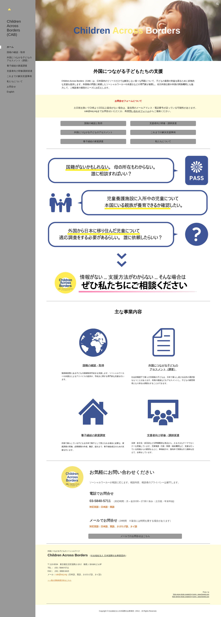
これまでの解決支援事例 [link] (19, 76)
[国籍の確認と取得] (93, 123)
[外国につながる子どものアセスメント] (93, 132)
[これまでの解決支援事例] (163, 132)
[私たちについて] (163, 141)
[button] (217, 4)
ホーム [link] (10, 47)
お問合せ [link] (11, 86)
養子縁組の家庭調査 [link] (17, 65)
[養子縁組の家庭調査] (93, 141)
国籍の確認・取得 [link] (16, 52)
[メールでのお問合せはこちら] (135, 536)
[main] (128, 30)
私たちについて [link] (15, 81)
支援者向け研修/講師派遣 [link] (19, 71)
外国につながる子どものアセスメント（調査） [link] (19, 59)
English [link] (10, 92)
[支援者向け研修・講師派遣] (163, 123)
